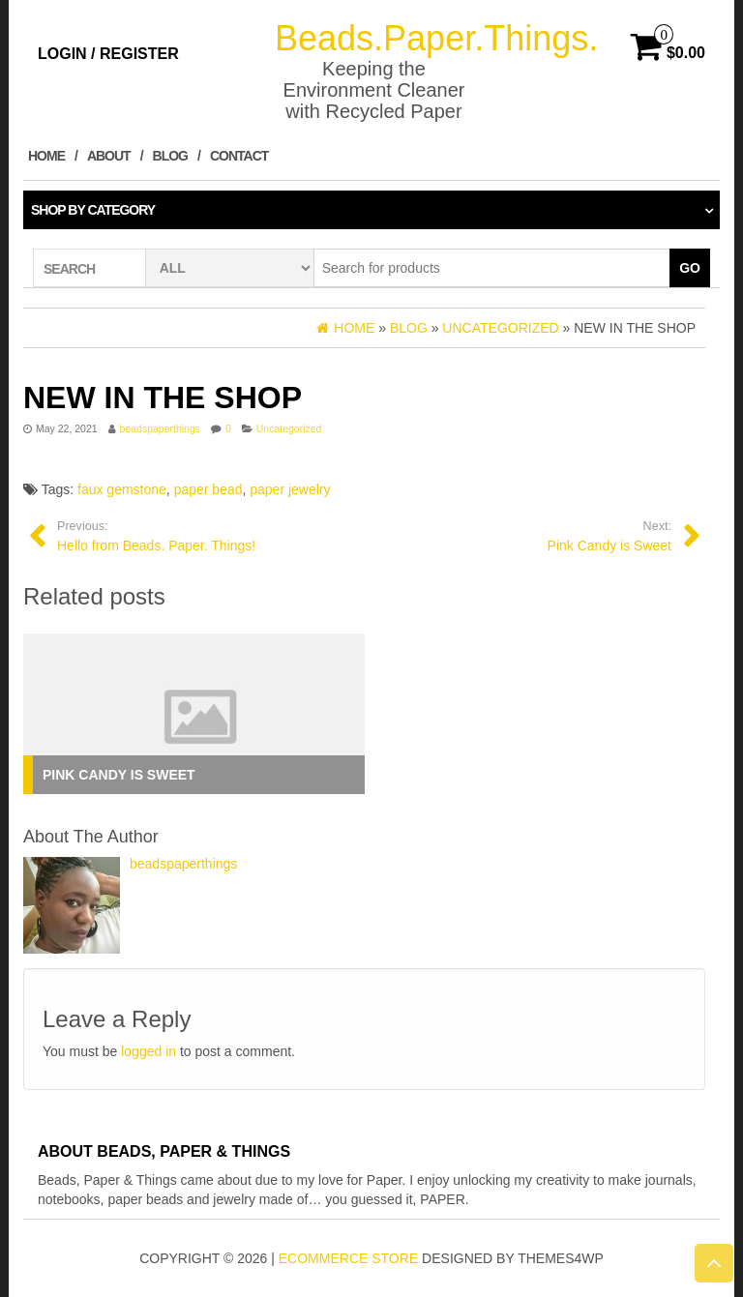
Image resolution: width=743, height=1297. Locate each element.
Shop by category (93, 210)
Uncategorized (289, 428)
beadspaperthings (160, 428)
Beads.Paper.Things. (436, 38)
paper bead (208, 489)
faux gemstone (121, 489)
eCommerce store (348, 1258)
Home (46, 155)
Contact (239, 155)
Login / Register (108, 53)
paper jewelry (290, 489)
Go (689, 268)
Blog (170, 155)
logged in (148, 1051)
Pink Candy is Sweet (119, 774)
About (109, 155)
